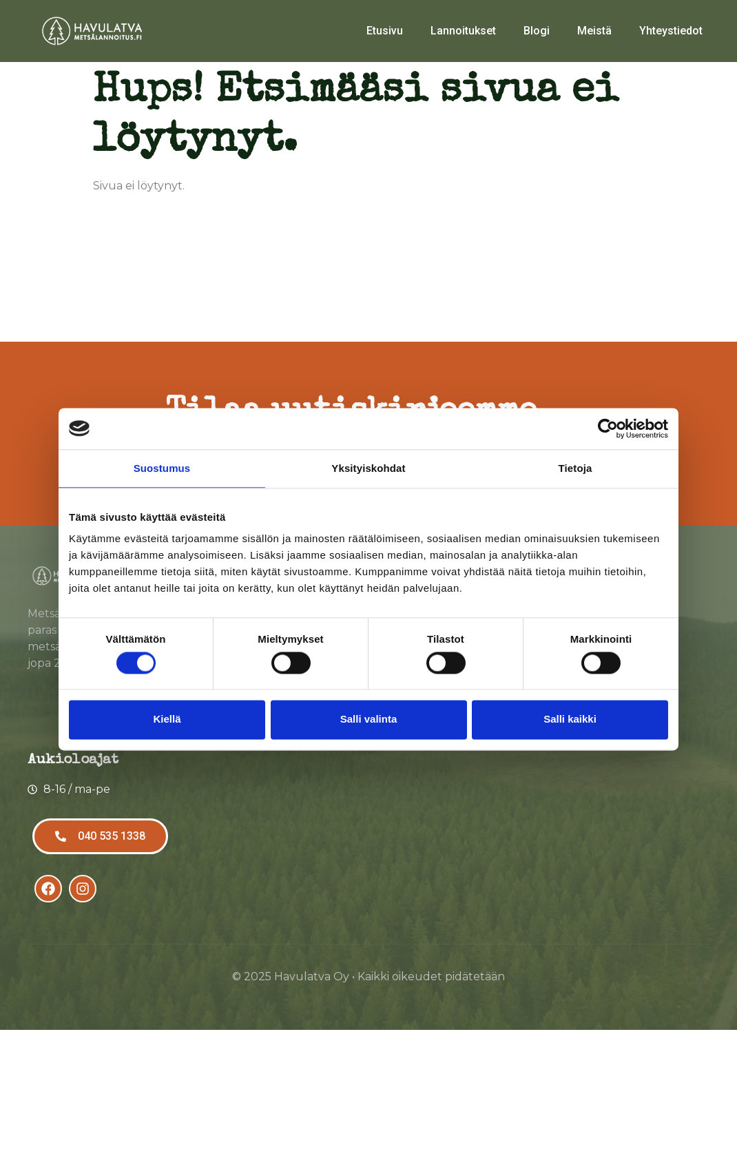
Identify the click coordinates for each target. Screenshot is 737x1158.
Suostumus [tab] (162, 468)
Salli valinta (368, 719)
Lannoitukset (463, 30)
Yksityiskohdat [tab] (368, 468)
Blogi (536, 30)
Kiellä (166, 719)
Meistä (594, 30)
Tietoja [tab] (575, 468)
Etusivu (384, 30)
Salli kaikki (569, 719)
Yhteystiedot (671, 30)
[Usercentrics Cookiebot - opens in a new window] (608, 428)
